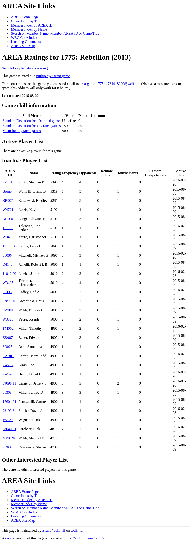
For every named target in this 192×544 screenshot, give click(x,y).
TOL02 (8, 228)
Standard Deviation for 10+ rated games (32, 121)
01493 (7, 292)
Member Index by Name (29, 29)
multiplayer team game (53, 76)
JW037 (8, 420)
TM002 (8, 328)
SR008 (8, 447)
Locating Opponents (26, 42)
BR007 (8, 200)
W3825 (8, 319)
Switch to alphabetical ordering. (25, 68)
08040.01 (9, 429)
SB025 (8, 347)
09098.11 (9, 383)
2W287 (8, 365)
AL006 (8, 219)
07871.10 (9, 301)
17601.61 (9, 401)
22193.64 (9, 411)
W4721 (8, 210)
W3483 (8, 237)
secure (10, 538)
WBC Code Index (24, 38)
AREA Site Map (23, 46)
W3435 (8, 283)
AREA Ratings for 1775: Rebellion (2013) (66, 57)
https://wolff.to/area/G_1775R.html (90, 538)
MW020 (9, 438)
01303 (7, 392)
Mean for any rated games (22, 131)
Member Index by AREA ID (31, 25)
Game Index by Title (26, 21)
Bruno (7, 191)
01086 (7, 255)
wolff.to (76, 530)
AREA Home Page (25, 17)
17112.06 (9, 246)
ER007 (8, 338)
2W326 (8, 374)
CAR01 (8, 356)
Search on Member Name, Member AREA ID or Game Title (55, 33)
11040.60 (9, 274)
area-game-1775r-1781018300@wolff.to (109, 84)
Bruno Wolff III (53, 530)
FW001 (8, 310)
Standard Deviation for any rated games (32, 126)
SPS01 (7, 182)
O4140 (8, 264)
